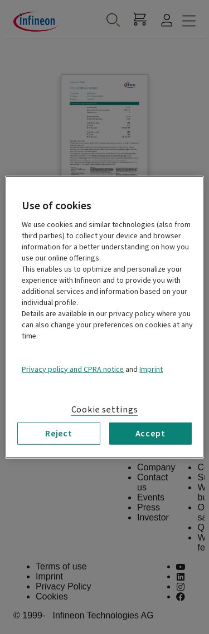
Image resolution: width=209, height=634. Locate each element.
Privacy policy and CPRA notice (73, 369)
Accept (150, 433)
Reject (58, 433)
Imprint (151, 369)
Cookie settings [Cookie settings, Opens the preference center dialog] (104, 409)
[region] (104, 316)
